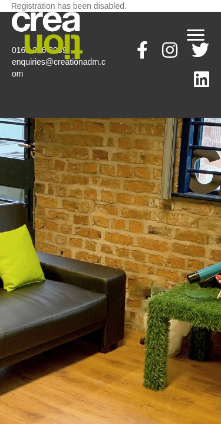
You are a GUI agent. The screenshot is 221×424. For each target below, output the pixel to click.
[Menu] (195, 35)
